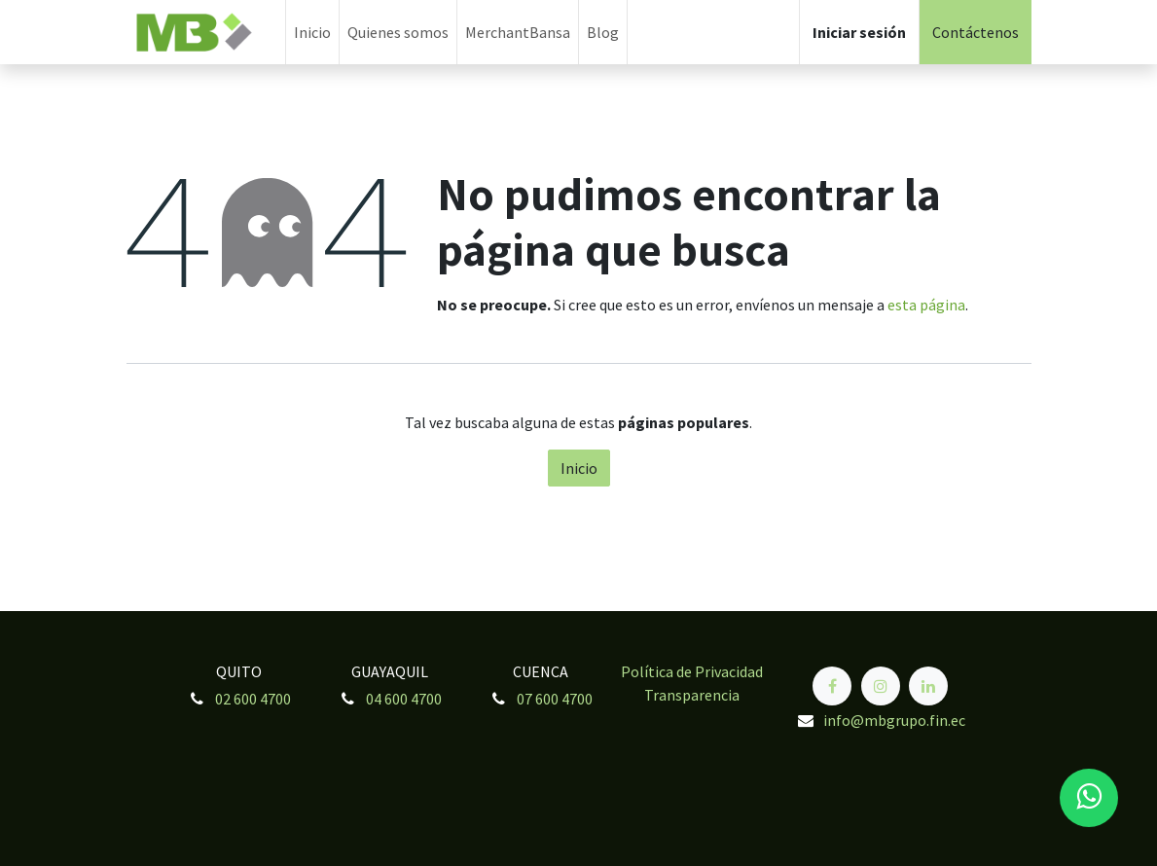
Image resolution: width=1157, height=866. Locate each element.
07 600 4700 (555, 698)
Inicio (578, 468)
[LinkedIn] (928, 686)
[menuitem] (312, 32)
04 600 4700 (404, 698)
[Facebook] (832, 686)
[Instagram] (880, 686)
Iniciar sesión (859, 32)
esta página (926, 304)
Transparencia (692, 694)
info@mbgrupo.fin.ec (894, 720)
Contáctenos (975, 32)
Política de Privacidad (692, 671)
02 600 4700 (253, 698)
